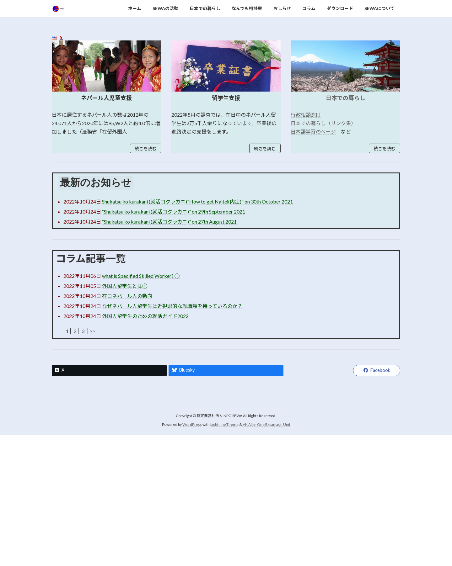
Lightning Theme (224, 555)
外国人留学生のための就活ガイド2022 (145, 447)
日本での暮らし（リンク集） (323, 254)
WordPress (192, 555)
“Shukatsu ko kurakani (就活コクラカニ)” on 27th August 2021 (169, 352)
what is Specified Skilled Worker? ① (141, 407)
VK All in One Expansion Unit (266, 555)
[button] (220, 143)
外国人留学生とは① (124, 417)
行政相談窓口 (306, 245)
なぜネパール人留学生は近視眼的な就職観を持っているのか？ (172, 437)
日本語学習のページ (313, 262)
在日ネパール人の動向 (127, 427)
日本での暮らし (345, 228)
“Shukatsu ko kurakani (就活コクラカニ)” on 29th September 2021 (173, 342)
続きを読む (146, 279)
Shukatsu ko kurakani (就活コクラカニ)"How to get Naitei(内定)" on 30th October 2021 (197, 332)
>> (92, 462)
